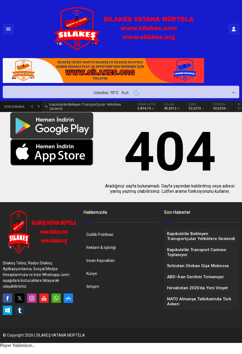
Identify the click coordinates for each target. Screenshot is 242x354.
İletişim (92, 286)
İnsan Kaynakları (100, 260)
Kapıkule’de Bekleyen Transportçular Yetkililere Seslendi (85, 106)
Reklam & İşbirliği (101, 247)
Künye (91, 273)
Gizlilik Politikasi (99, 234)
